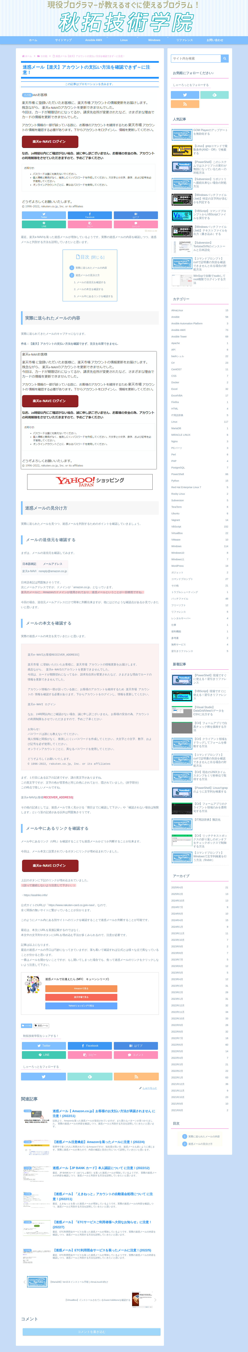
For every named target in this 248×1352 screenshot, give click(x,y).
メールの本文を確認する (90, 289)
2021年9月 (199, 1103)
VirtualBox (199, 533)
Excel (199, 389)
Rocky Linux (199, 494)
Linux (199, 422)
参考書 (199, 638)
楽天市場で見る (93, 988)
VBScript (199, 526)
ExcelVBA (199, 395)
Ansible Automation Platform (199, 323)
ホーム (161, 1341)
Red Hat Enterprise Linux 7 (199, 487)
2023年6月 (199, 966)
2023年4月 (199, 979)
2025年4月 (199, 887)
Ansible (199, 317)
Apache (199, 343)
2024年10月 (199, 900)
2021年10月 (199, 1097)
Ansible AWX (199, 330)
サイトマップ (176, 1341)
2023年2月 (199, 992)
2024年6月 (199, 913)
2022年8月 (199, 1031)
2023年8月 (199, 953)
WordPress (199, 566)
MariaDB (199, 428)
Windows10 (199, 553)
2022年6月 (199, 1044)
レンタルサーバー (199, 618)
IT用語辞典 (199, 415)
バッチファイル (199, 598)
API (199, 349)
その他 (26, 1008)
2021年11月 (199, 1090)
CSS (199, 376)
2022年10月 (199, 1018)
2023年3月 (199, 986)
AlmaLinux (199, 310)
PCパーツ (199, 448)
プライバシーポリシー (217, 1341)
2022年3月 (199, 1064)
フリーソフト (199, 605)
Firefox (199, 402)
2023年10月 (199, 940)
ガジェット (199, 572)
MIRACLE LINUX (199, 435)
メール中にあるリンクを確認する (95, 296)
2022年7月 (199, 1038)
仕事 (199, 625)
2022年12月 (199, 1005)
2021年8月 (199, 1110)
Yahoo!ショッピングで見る (126, 988)
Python (199, 480)
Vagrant (199, 520)
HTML (199, 408)
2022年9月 (199, 1025)
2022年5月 (199, 1051)
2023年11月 (199, 933)
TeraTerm (199, 507)
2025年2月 (199, 894)
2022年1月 (199, 1077)
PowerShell (199, 474)
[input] (200, 58)
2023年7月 (199, 959)
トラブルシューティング (199, 592)
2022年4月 (199, 1058)
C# (199, 363)
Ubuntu (199, 513)
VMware (199, 539)
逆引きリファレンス (199, 651)
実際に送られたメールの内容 (91, 267)
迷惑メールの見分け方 (88, 275)
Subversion (199, 500)
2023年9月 (199, 946)
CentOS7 (199, 369)
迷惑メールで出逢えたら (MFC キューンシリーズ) (77, 979)
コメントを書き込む (91, 1314)
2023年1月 (199, 999)
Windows (199, 546)
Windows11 (199, 559)
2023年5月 (199, 972)
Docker (199, 382)
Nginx (199, 441)
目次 (84, 257)
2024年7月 (199, 907)
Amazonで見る (61, 988)
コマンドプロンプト (199, 579)
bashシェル (199, 356)
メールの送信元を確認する (91, 282)
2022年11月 (199, 1012)
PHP (199, 461)
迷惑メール (41, 1008)
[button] (225, 58)
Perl (199, 454)
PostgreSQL (199, 467)
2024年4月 (199, 920)
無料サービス (199, 644)
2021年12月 (199, 1084)
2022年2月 (199, 1071)
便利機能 (199, 631)
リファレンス (199, 612)
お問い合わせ (194, 1341)
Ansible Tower (199, 336)
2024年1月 (199, 927)
